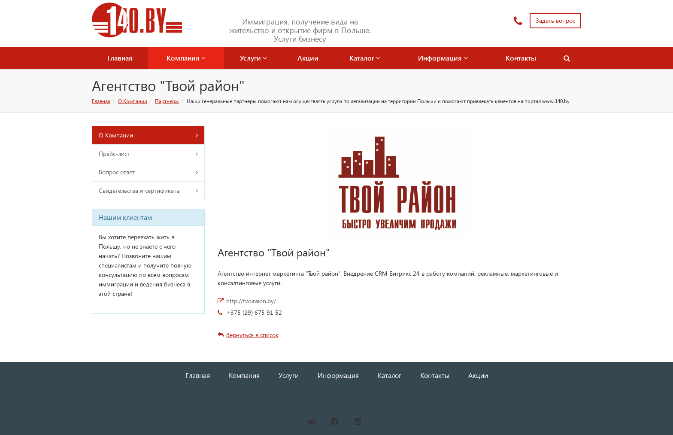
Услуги (253, 57)
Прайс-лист (114, 153)
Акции (307, 57)
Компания (186, 57)
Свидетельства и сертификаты (140, 190)
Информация (443, 57)
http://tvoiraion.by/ (251, 301)
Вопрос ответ (117, 172)
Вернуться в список (248, 335)
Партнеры (167, 101)
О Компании (132, 101)
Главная (120, 57)
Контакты (521, 57)
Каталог (364, 57)
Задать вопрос (555, 20)
